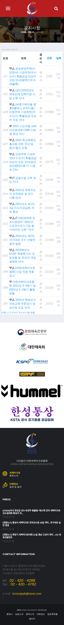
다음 (27, 312)
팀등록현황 (52, 614)
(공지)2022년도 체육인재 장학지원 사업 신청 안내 (22, 94)
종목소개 (30, 614)
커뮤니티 (31, 32)
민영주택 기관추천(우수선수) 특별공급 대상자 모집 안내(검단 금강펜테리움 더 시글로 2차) (22, 162)
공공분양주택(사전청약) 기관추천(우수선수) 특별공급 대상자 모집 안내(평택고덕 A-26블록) (22, 76)
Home (23, 32)
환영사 (9, 614)
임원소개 (19, 614)
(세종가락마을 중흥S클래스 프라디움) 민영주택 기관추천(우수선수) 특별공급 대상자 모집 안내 (22, 112)
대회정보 (41, 614)
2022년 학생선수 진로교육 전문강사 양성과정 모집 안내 (22, 303)
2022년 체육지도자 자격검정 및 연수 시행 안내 (22, 194)
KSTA (19, 610)
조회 (49, 58)
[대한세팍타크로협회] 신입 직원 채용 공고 (22, 271)
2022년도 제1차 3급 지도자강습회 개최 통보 (22, 208)
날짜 (58, 58)
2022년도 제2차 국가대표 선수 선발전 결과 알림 (22, 239)
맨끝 (32, 312)
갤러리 (32, 619)
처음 (4, 312)
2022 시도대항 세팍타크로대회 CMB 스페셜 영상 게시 (23, 130)
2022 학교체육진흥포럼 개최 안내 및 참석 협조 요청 (22, 144)
